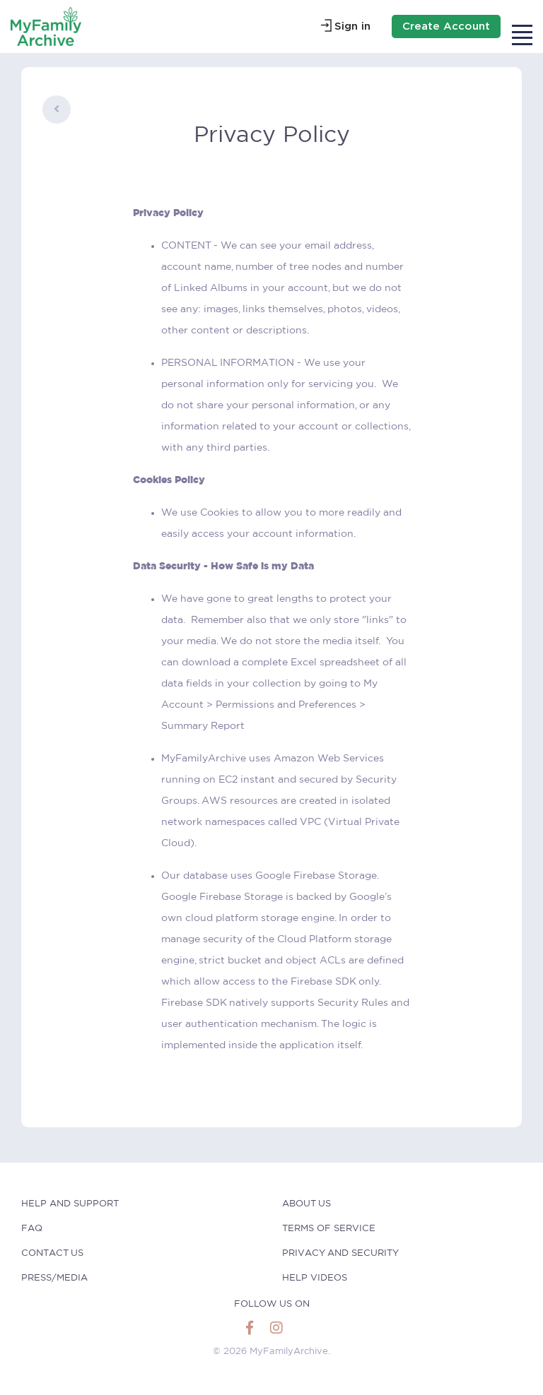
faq (31, 1228)
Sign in (352, 26)
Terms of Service (328, 1228)
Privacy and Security (340, 1253)
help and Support (70, 1204)
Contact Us (52, 1253)
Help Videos (314, 1278)
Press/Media (54, 1278)
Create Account (446, 26)
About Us (306, 1204)
